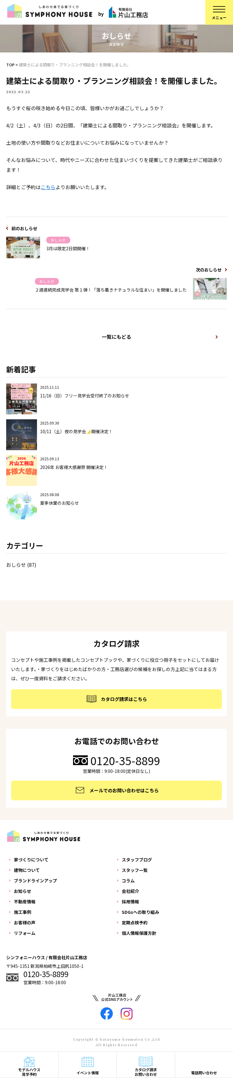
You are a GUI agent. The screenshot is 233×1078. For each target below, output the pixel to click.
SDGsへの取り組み (140, 912)
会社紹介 (130, 891)
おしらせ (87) (21, 564)
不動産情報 (24, 901)
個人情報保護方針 (139, 933)
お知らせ (22, 891)
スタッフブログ (137, 859)
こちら (48, 187)
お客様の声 (24, 922)
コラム (128, 880)
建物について (27, 870)
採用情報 (130, 901)
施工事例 (22, 912)
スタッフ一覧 (135, 870)
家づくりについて (31, 859)
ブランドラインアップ (35, 880)
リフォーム (24, 933)
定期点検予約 (135, 922)
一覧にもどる (116, 336)
